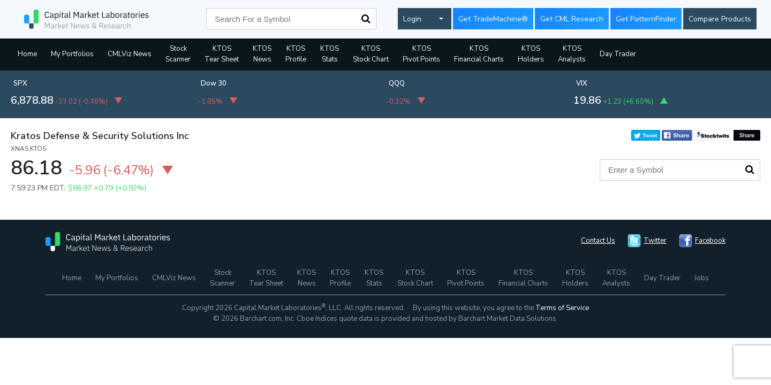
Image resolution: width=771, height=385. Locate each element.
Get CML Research (571, 19)
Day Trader (618, 54)
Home (27, 54)
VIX (581, 83)
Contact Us (598, 240)
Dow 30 (213, 83)
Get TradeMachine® (493, 19)
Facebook (710, 240)
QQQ (397, 83)
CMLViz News (130, 54)
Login (412, 19)
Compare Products (720, 19)
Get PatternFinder (646, 19)
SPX (20, 83)
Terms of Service (562, 308)
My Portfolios (72, 54)
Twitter (655, 240)
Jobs (701, 278)
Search (365, 18)
